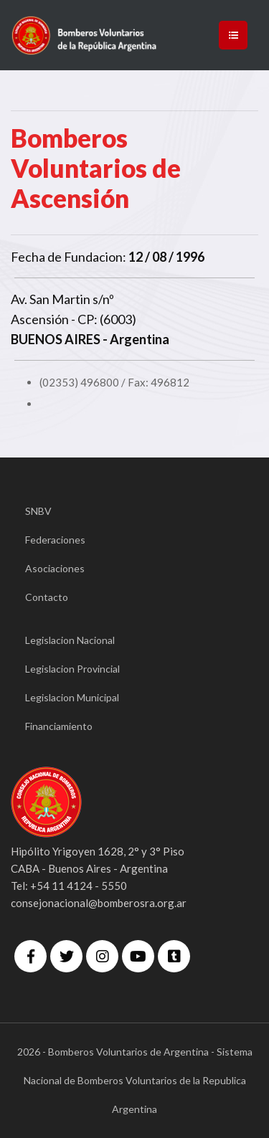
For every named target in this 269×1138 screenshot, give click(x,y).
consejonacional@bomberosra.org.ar (99, 902)
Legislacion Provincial (72, 669)
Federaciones (55, 540)
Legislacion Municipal (72, 697)
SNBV (38, 511)
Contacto (46, 597)
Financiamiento (59, 726)
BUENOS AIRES (55, 339)
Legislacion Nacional (70, 640)
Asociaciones (55, 568)
